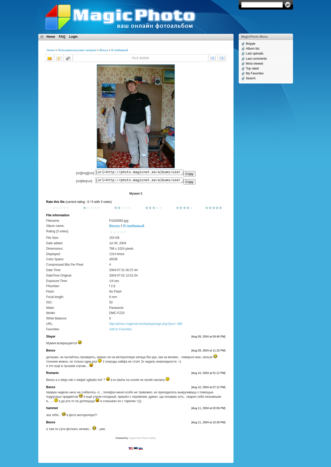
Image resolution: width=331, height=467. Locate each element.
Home (51, 37)
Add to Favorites (120, 331)
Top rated (252, 68)
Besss (104, 50)
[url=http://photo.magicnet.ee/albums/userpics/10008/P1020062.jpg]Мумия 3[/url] (139, 181)
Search (251, 78)
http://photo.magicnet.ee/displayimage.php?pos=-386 (145, 325)
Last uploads (255, 53)
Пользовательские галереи (77, 50)
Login (73, 37)
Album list (252, 48)
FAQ (62, 37)
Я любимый (119, 50)
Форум (250, 43)
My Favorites (255, 73)
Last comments (256, 58)
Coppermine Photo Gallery (142, 439)
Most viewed (254, 63)
